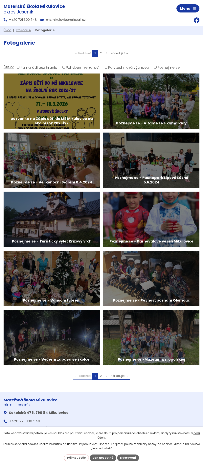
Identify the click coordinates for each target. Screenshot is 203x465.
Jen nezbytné (103, 458)
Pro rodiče (23, 30)
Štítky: (9, 67)
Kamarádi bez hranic (38, 67)
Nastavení (128, 458)
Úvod (7, 30)
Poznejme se (168, 67)
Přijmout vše (76, 458)
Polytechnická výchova (128, 67)
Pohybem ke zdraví (82, 67)
